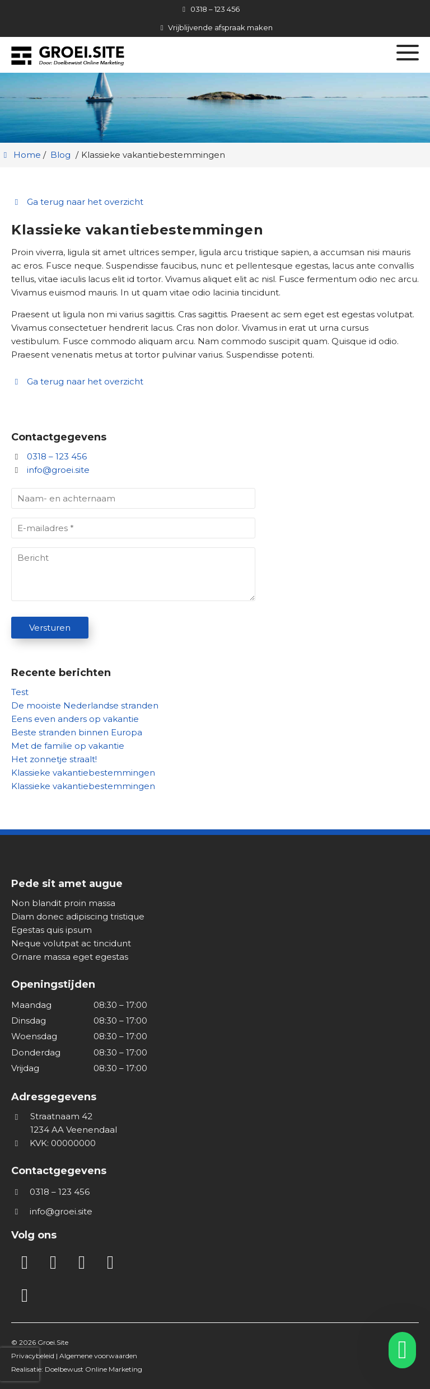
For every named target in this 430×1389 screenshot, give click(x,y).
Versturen (50, 627)
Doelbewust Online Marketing (93, 1369)
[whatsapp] (399, 1350)
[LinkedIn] (25, 1263)
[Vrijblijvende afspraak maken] (215, 27)
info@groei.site (58, 469)
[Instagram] (53, 1263)
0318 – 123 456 (49, 456)
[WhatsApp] (25, 1296)
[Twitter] (110, 1263)
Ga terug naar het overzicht (77, 201)
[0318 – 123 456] (209, 9)
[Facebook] (82, 1263)
